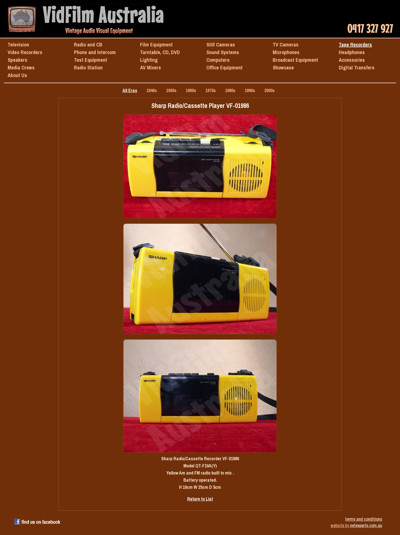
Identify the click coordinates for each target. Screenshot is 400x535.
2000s (269, 90)
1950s (171, 90)
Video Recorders (25, 52)
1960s (191, 90)
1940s (151, 90)
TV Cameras (285, 44)
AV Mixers (150, 67)
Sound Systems (222, 52)
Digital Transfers (356, 67)
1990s (250, 90)
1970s (210, 90)
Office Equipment (224, 67)
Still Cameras (220, 44)
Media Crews (21, 67)
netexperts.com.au (366, 525)
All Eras (129, 90)
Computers (218, 59)
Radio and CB (88, 44)
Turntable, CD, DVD (160, 52)
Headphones (352, 52)
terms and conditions (363, 519)
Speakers (17, 59)
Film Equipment (156, 44)
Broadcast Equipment (295, 59)
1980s (230, 90)
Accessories (352, 59)
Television (18, 44)
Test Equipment (90, 59)
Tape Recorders (355, 44)
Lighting (149, 59)
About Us (17, 75)
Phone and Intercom (95, 52)
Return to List (200, 499)
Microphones (286, 52)
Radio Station (88, 67)
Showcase (283, 67)
